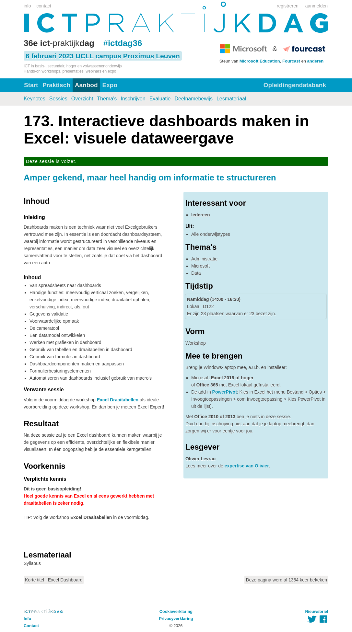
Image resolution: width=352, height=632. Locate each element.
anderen (315, 61)
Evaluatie (160, 98)
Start (31, 85)
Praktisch (56, 85)
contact (44, 5)
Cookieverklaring (176, 611)
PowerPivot (224, 392)
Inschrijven (133, 98)
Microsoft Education (260, 61)
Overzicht (82, 98)
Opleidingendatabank (295, 85)
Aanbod (86, 85)
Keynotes (34, 98)
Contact (31, 626)
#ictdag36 (122, 43)
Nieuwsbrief (316, 611)
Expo (109, 85)
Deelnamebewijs (194, 98)
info (27, 5)
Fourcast (291, 61)
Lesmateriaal (231, 98)
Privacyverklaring (176, 618)
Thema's (107, 98)
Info (27, 618)
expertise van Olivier (247, 465)
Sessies (58, 98)
